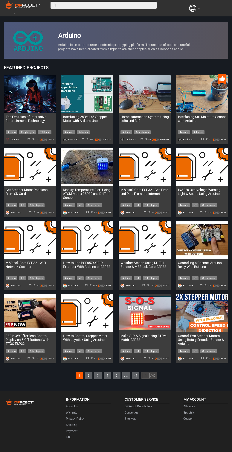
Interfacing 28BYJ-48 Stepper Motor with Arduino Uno (85, 119)
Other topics (142, 132)
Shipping (71, 425)
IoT (22, 205)
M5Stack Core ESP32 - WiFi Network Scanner (26, 265)
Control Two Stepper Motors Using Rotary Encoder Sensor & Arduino (201, 340)
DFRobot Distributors (138, 406)
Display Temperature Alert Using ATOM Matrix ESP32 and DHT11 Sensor (87, 194)
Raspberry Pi (27, 132)
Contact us (131, 412)
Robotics (83, 132)
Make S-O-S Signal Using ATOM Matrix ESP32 (143, 338)
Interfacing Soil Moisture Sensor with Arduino (202, 119)
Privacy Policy (75, 418)
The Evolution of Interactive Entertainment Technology (26, 119)
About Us (72, 406)
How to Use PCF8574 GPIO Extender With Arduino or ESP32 (86, 265)
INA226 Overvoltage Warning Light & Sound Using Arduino (199, 192)
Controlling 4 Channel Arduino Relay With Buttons (200, 265)
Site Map (130, 418)
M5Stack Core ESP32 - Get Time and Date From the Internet (144, 192)
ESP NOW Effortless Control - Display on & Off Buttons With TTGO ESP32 (27, 340)
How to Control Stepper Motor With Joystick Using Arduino (85, 338)
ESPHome (44, 132)
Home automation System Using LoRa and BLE (144, 119)
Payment (71, 431)
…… (126, 375)
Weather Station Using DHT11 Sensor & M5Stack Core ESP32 (143, 265)
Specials (189, 412)
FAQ (68, 437)
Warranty (71, 412)
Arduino (11, 132)
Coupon (188, 418)
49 (135, 375)
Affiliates (189, 406)
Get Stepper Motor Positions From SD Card (27, 192)
